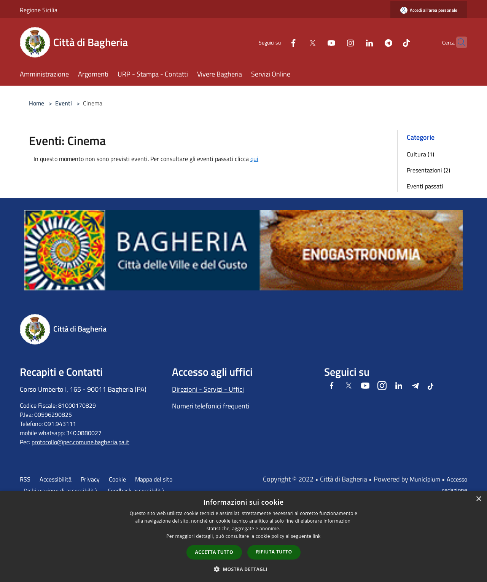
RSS (25, 479)
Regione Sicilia (38, 9)
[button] (243, 569)
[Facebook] (278, 42)
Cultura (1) (420, 154)
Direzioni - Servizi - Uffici (208, 389)
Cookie (117, 479)
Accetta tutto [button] (214, 552)
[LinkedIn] (354, 42)
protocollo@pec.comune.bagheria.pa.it (80, 441)
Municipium (425, 479)
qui (254, 158)
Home (36, 103)
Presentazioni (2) (428, 170)
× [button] (478, 499)
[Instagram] (335, 42)
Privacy (90, 479)
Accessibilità (56, 479)
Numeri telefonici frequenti (210, 406)
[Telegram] (373, 42)
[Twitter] (297, 42)
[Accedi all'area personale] (428, 10)
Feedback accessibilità (136, 490)
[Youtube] (316, 42)
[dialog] (243, 536)
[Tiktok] (391, 42)
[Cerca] (458, 42)
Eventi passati (425, 186)
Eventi (63, 103)
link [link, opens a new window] (317, 536)
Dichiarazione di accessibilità (60, 490)
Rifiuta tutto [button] (274, 552)
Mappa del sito (153, 479)
